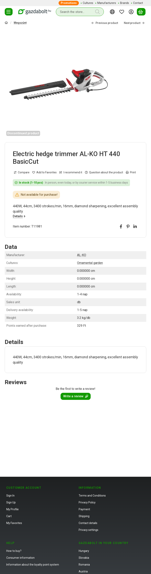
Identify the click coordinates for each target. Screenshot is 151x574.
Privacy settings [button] (88, 529)
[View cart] (141, 11)
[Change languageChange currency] (113, 11)
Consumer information (20, 557)
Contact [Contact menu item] (138, 3)
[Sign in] (131, 11)
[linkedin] (135, 226)
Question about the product (104, 172)
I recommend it (70, 172)
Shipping (84, 516)
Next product (134, 23)
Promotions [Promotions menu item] (69, 3)
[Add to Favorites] (44, 172)
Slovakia (84, 557)
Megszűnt (20, 22)
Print (131, 172)
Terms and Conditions (92, 495)
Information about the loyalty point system (32, 564)
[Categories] (9, 11)
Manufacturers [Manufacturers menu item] (106, 3)
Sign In (10, 495)
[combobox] (80, 11)
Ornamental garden (90, 263)
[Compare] (21, 172)
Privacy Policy (87, 502)
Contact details (88, 523)
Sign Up (11, 502)
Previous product (104, 23)
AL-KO (81, 255)
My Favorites (14, 523)
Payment (84, 509)
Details (19, 216)
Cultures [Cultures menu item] (88, 3)
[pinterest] (128, 226)
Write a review (75, 396)
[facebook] (121, 226)
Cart (9, 516)
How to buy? (13, 550)
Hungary (84, 550)
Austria (83, 571)
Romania (84, 564)
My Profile (12, 509)
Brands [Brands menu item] (124, 3)
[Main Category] (6, 23)
